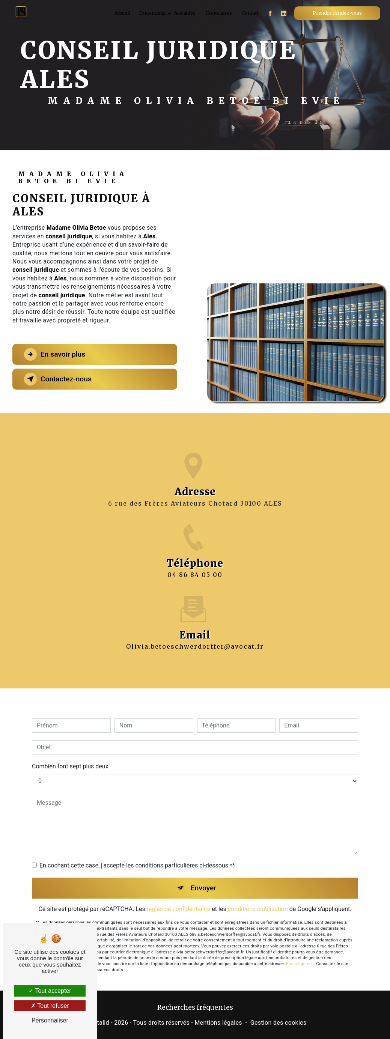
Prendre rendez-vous (337, 13)
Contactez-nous (58, 379)
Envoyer (203, 879)
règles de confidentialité (179, 900)
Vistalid (98, 1022)
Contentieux (152, 13)
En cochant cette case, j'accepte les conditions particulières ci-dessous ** (137, 856)
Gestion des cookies (278, 1022)
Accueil (122, 13)
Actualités (185, 13)
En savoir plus (54, 354)
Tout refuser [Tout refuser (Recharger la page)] (50, 1006)
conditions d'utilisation (258, 900)
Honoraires (218, 13)
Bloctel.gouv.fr (300, 955)
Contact (250, 13)
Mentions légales (218, 1022)
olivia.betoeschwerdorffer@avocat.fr (195, 637)
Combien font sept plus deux (70, 757)
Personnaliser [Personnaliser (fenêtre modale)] (50, 1020)
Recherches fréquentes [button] (195, 1007)
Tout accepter (50, 991)
